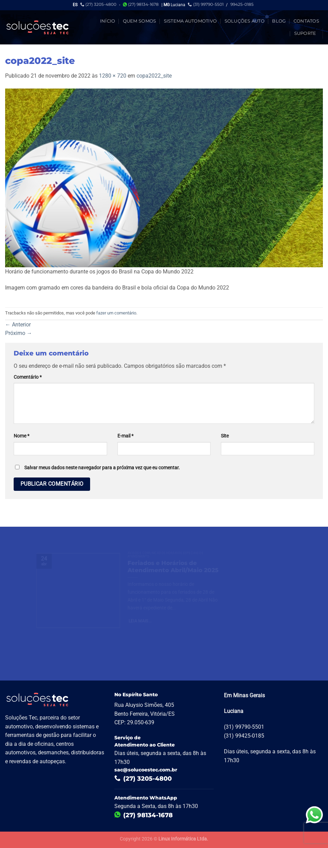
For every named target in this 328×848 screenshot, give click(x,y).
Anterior (18, 324)
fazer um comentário (116, 312)
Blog (279, 21)
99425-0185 (242, 4)
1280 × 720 (112, 75)
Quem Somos (139, 21)
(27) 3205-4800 (98, 4)
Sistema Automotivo (190, 21)
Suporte (305, 33)
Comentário (28, 377)
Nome (21, 436)
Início (107, 21)
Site (225, 436)
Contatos (306, 21)
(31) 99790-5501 (205, 4)
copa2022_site (154, 75)
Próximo (18, 333)
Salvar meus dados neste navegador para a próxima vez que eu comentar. (102, 468)
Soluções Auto (245, 21)
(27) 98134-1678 (141, 4)
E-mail (125, 436)
